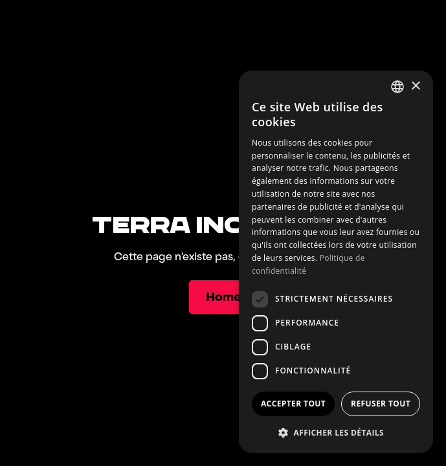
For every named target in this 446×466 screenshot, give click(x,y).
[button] (336, 432)
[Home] (222, 297)
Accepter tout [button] (293, 403)
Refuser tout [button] (380, 403)
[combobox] (397, 86)
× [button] (415, 86)
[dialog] (336, 262)
